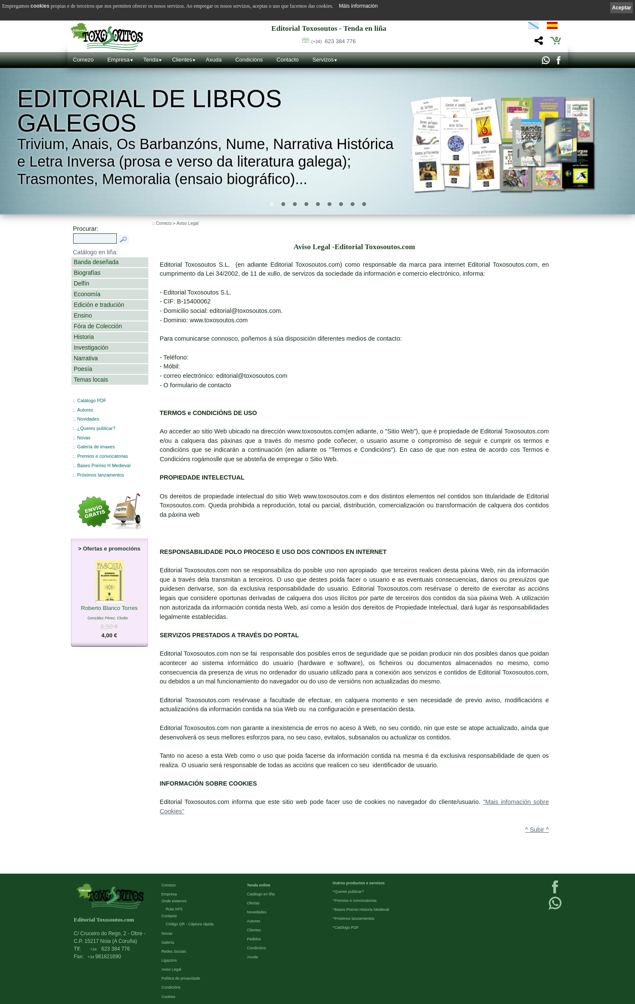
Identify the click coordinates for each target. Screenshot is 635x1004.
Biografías (87, 272)
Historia (84, 336)
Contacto (288, 59)
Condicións (249, 59)
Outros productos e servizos (359, 883)
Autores (85, 409)
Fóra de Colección (98, 326)
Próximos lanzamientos (354, 918)
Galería (168, 942)
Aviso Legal (188, 223)
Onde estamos (174, 901)
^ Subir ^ (537, 829)
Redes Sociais (174, 951)
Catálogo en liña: (95, 252)
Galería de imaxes (96, 446)
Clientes (182, 59)
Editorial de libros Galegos (149, 111)
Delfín (81, 283)
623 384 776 (333, 41)
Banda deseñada (96, 262)
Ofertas (253, 903)
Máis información (358, 6)
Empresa (118, 59)
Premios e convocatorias (102, 456)
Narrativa (86, 358)
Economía (87, 294)
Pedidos (254, 939)
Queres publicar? (349, 891)
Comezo (83, 59)
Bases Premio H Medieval (104, 465)
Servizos (323, 59)
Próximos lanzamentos (100, 474)
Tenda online (259, 885)
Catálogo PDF (91, 400)
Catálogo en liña (261, 894)
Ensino (83, 315)
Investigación (91, 347)
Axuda (214, 59)
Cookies (169, 997)
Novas (84, 437)
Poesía (83, 368)
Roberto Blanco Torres (109, 608)
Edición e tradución (99, 304)
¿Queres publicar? (96, 428)
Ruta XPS (174, 909)
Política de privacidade (181, 978)
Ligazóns (169, 960)
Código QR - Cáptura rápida (190, 924)
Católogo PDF (346, 927)
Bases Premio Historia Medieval (361, 909)
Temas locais (91, 379)
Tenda (150, 59)
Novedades (257, 912)
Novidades (88, 418)
